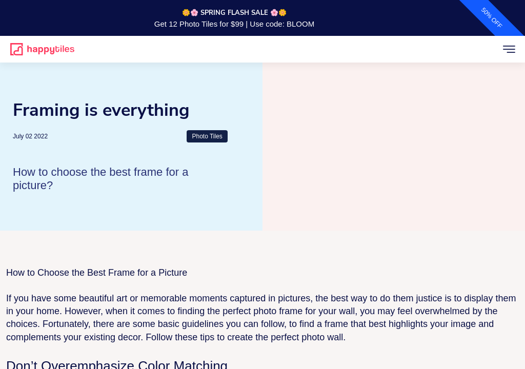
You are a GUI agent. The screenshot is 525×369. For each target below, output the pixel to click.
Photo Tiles (207, 136)
